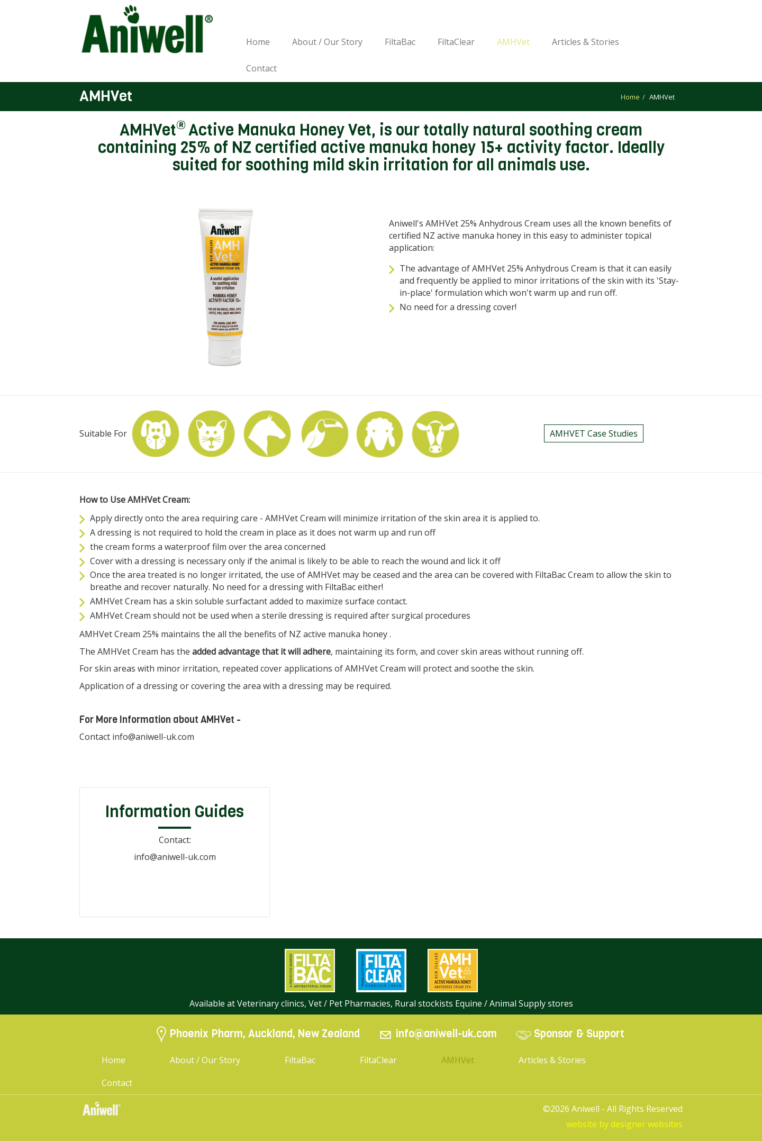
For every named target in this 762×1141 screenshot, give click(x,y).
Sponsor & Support (579, 1034)
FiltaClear (456, 42)
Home (258, 42)
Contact (261, 68)
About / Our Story (327, 42)
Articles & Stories (585, 42)
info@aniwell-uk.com (446, 1034)
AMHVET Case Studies (594, 433)
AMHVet (513, 42)
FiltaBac (400, 42)
